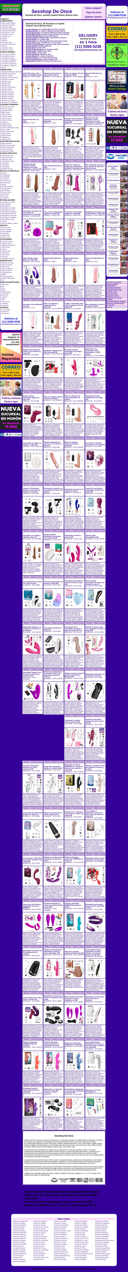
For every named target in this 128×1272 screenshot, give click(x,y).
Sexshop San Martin (32, 54)
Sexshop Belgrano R (39, 1253)
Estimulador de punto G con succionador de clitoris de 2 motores (53, 490)
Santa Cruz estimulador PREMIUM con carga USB (73, 1044)
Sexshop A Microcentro (102, 1257)
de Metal (3, 221)
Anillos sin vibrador (6, 264)
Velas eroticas (5, 254)
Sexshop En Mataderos (81, 1252)
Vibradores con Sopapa (8, 100)
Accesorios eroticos (7, 241)
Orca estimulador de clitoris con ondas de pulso (32, 582)
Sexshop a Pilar (17, 1257)
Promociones (5, 313)
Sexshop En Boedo (18, 1229)
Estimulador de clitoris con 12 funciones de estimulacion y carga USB (32, 212)
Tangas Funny (5, 137)
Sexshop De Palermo (101, 1244)
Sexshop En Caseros (60, 1223)
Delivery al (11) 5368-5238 (11, 320)
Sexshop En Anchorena (40, 1236)
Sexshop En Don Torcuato (41, 1227)
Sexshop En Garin (80, 1232)
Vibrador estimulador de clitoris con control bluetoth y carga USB (53, 905)
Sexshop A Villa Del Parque (62, 1255)
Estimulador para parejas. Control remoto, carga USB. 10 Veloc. (95, 906)
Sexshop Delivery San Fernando (104, 1240)
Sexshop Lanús (31, 51)
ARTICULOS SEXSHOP (114, 282)
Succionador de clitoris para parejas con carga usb (32, 813)
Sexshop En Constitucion (61, 1225)
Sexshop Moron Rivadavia (34, 49)
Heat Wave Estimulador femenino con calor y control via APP (31, 767)
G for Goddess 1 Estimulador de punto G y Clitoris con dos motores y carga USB (95, 813)
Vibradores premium (7, 91)
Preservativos (5, 253)
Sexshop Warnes (31, 56)
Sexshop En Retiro (100, 1259)
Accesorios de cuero (7, 155)
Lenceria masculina (7, 149)
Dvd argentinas (5, 175)
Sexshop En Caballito (81, 1225)
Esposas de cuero (6, 159)
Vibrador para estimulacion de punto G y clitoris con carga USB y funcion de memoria (53, 674)
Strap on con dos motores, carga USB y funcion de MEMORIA (32, 906)
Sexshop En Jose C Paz (82, 1238)
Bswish (3, 290)
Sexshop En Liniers (59, 1248)
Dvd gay (3, 184)
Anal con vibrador (6, 229)
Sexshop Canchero (100, 1252)
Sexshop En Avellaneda (102, 1234)
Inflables (3, 274)
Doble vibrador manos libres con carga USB (30, 259)
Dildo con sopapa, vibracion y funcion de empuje (53, 397)
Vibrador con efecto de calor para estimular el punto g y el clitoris (95, 767)
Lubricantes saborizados (8, 44)
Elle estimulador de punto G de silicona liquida (95, 305)
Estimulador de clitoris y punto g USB (73, 536)
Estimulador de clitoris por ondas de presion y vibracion (95, 998)
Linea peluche (5, 167)
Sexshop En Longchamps (102, 1248)
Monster (3, 67)
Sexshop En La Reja (60, 1242)
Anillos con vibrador (7, 75)
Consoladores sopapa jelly (9, 63)
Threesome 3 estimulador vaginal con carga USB (73, 212)
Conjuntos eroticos (6, 116)
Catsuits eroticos (6, 114)
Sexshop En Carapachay (102, 1223)
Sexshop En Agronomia (61, 1238)
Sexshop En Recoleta (60, 1259)
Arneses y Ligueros (7, 108)
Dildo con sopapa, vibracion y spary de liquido (74, 74)
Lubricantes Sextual (7, 50)
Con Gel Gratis (5, 309)
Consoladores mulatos (7, 58)
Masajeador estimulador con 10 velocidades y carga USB (95, 212)
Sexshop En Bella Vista (19, 1232)
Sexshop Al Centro (18, 1255)
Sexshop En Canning (39, 1225)
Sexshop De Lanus (59, 1246)
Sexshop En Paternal (81, 1257)
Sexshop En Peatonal (19, 1259)
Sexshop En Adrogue (101, 1238)
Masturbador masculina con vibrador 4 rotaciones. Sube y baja (53, 997)
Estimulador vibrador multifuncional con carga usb (94, 397)
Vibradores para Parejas (8, 73)
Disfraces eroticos (6, 120)
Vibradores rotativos (7, 98)
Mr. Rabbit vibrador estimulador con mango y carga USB (73, 351)
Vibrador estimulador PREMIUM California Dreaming (30, 1043)
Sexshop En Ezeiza (80, 1229)
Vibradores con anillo (7, 263)
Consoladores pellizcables (9, 60)
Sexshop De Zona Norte (82, 1242)
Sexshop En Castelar (19, 1223)
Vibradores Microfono (7, 96)
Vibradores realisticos (7, 94)
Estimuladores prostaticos (8, 217)
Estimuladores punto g (7, 219)
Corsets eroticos (6, 118)
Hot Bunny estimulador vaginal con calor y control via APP (95, 721)
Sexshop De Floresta (39, 1248)
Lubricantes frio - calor (7, 32)
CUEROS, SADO (112, 292)
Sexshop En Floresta (39, 1232)
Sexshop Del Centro (39, 1242)
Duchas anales (5, 227)
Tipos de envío (93, 12)
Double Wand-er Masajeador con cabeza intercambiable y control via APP (74, 1090)
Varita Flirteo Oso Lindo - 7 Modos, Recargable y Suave (32, 74)
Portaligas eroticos (6, 125)
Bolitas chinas (5, 266)
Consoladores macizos (8, 56)
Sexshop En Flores (100, 1231)
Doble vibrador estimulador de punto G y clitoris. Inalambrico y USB (74, 998)
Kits (2, 280)
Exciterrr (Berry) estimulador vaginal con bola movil (31, 397)
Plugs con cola (5, 237)
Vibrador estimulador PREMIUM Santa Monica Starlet (73, 905)
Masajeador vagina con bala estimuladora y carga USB (95, 859)
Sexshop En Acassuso (19, 1240)
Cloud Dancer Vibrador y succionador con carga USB (95, 444)
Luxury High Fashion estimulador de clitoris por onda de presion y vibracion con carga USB (95, 1044)
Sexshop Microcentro (33, 34)
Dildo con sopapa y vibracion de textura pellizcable (71, 443)
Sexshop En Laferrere (81, 1244)
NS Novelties (5, 294)
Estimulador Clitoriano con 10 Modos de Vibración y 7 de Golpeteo (32, 628)
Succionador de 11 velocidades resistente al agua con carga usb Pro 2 (73, 628)
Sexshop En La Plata (19, 1242)
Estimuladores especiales (8, 211)
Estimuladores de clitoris (8, 208)
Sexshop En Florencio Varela (62, 1231)
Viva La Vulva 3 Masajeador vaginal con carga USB (53, 212)
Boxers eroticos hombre (8, 145)
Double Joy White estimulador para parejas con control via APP (52, 536)
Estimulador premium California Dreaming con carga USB (31, 1090)
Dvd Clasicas (5, 194)
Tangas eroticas (6, 133)
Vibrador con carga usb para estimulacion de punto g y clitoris (53, 859)
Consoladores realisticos (8, 61)
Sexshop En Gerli (38, 1234)
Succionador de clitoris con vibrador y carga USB (32, 444)
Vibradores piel (5, 85)
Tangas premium (6, 135)
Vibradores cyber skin (7, 79)
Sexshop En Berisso (101, 1229)
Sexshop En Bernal (59, 1229)
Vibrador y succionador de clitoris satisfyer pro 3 (53, 813)
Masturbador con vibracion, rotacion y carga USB (53, 1090)
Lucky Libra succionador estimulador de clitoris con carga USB (95, 490)
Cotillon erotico (5, 247)
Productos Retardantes (8, 278)
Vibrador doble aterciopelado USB (92, 536)
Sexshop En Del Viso (101, 1225)
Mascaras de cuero (7, 168)
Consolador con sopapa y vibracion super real (31, 536)
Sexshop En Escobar (39, 1229)
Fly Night (3, 38)
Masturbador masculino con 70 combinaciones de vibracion (32, 952)
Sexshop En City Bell (60, 1221)
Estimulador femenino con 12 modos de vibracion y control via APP (32, 674)
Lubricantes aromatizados (8, 28)
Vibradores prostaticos (7, 93)
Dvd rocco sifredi (6, 192)
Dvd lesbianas (5, 190)
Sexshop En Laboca (39, 1244)
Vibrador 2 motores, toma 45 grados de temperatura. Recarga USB (74, 675)
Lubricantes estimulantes (8, 30)
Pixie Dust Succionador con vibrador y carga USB (53, 582)
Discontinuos (5, 311)
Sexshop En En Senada (81, 1227)
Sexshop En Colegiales (19, 1225)
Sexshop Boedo (31, 39)
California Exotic (6, 292)
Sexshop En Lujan (38, 1252)
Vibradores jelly (5, 83)
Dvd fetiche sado (6, 180)
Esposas (3, 249)
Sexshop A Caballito (80, 1259)
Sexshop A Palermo (59, 1257)
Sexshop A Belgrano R (19, 1261)
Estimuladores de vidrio (8, 210)
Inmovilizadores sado (7, 161)
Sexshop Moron (31, 48)
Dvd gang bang (5, 182)
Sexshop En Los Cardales (40, 1250)
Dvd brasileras (5, 177)
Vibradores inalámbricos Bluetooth (11, 71)
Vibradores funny (6, 81)
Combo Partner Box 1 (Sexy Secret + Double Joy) (32, 998)
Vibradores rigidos (6, 89)
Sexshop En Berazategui (40, 1231)
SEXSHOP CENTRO (113, 296)
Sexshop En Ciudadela (40, 1221)
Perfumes (4, 46)
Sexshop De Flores (80, 1248)
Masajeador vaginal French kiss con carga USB (53, 351)
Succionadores (5, 206)
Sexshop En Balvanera (19, 1234)
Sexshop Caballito (32, 38)
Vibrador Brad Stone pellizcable (72, 259)
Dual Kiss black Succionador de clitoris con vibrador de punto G (95, 582)
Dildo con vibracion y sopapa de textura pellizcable (51, 305)
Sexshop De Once (52, 11)
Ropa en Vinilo (5, 129)
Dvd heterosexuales (7, 186)
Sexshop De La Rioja (101, 1246)
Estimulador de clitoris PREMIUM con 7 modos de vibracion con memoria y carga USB (74, 767)
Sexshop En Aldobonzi (19, 1238)
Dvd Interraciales (6, 188)
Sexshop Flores (31, 41)
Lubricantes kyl (5, 36)
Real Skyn (4, 40)
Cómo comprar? (93, 8)
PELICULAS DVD (112, 294)
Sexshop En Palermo (81, 1255)
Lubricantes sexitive (7, 48)
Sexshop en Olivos (38, 1255)
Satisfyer (3, 297)
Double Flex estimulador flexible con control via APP (53, 767)
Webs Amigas (64, 1219)
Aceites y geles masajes (8, 23)
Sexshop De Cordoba (19, 1250)
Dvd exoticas (5, 178)
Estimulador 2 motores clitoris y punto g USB (72, 721)
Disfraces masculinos (7, 147)
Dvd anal (3, 173)
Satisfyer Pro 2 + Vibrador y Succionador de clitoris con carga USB (74, 813)
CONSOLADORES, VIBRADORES (112, 285)
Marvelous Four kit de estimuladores (93, 1091)
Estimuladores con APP (8, 202)
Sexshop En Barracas (101, 1232)
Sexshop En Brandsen (60, 1227)
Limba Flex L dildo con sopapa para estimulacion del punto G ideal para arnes (74, 166)
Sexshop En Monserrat (19, 1253)
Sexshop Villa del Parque (34, 36)
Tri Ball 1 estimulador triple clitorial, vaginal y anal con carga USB (74, 305)
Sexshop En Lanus (80, 1246)
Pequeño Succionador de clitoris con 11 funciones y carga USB (32, 351)
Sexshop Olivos (31, 53)
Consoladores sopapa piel (8, 65)
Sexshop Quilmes (32, 46)
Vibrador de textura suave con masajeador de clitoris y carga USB (95, 628)
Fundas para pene (6, 272)
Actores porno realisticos (8, 54)
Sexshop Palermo (32, 31)
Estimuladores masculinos (9, 215)
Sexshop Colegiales (32, 58)
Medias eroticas (6, 124)
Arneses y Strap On (7, 268)
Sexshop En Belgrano (60, 1232)
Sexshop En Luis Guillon (82, 1250)
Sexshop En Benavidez (81, 1231)
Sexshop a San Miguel (101, 1255)
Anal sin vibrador (6, 231)
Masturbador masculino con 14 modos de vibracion (95, 675)
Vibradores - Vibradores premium (33, 68)
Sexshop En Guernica (19, 1236)
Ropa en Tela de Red (7, 131)
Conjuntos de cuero (7, 157)
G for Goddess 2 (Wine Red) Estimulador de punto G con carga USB (32, 859)
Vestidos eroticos (6, 139)
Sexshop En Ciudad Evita (20, 1221)
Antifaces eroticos (6, 243)
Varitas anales (5, 235)
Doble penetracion (6, 270)
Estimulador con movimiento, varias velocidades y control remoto (93, 351)
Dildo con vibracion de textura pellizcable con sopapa (72, 397)
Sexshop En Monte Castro (102, 1253)
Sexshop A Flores (38, 1259)
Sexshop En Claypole (81, 1221)
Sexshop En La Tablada (102, 1242)
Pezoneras (4, 256)
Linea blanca (5, 165)
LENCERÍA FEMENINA (114, 288)
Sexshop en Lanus (38, 1246)
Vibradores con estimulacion (9, 77)
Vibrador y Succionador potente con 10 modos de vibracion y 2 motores (31, 490)
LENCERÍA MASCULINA (114, 290)
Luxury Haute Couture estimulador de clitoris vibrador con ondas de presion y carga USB (93, 952)
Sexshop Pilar (30, 61)
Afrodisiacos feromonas (8, 245)
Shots (3, 299)
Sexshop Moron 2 (113, 264)
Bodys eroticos (5, 112)
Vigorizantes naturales (7, 258)
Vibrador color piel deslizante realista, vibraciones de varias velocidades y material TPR (95, 120)
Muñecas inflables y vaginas (9, 223)
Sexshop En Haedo (59, 1236)
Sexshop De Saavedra (60, 1244)
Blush (3, 288)
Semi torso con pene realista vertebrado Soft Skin (74, 952)
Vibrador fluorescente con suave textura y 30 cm (52, 74)
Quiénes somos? (93, 17)
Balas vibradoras (6, 204)
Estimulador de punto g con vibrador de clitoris (74, 490)
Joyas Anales (5, 233)
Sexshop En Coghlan (39, 1223)
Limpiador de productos (8, 25)
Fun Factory (4, 305)
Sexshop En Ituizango (39, 1238)
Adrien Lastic (5, 284)
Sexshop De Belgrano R (102, 1250)
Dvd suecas (4, 196)
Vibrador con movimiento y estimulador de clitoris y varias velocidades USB (53, 951)
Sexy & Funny (5, 301)
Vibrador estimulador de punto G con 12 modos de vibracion (52, 443)
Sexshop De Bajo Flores (61, 1252)
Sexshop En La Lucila (81, 1240)
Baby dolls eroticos (6, 110)
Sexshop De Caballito (60, 1250)
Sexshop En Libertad (19, 1248)
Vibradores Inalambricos (8, 87)
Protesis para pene (6, 276)
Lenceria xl (4, 122)
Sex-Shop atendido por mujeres (84, 1253)
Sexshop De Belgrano (19, 1252)
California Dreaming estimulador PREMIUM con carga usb (74, 859)
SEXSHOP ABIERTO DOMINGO (116, 301)
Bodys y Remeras (6, 143)
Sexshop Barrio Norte (33, 33)
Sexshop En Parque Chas (40, 1257)
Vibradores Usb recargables (9, 102)
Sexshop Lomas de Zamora (35, 44)
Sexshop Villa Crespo (33, 43)
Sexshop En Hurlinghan (102, 1236)
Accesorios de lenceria (8, 106)
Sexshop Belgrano (32, 29)
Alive (2, 286)
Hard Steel (4, 303)
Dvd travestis (5, 198)
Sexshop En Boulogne (101, 1227)
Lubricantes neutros (7, 34)
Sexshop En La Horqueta (40, 1240)
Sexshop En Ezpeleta (19, 1231)
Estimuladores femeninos (8, 213)
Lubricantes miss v (6, 42)
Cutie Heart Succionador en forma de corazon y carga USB (74, 582)
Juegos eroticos (6, 251)
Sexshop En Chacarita (101, 1221)
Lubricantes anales (6, 27)
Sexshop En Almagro (81, 1236)
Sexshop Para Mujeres (113, 252)
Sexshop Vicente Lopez (34, 59)
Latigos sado (5, 163)
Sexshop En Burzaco (19, 1227)
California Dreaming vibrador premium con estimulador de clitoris (51, 1043)
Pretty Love (4, 296)
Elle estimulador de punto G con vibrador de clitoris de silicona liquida (95, 166)
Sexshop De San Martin (20, 1244)
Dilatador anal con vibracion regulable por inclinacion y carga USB (74, 120)
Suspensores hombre (7, 151)
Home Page (26, 66)
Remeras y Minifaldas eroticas (10, 127)
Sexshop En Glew (80, 1234)
